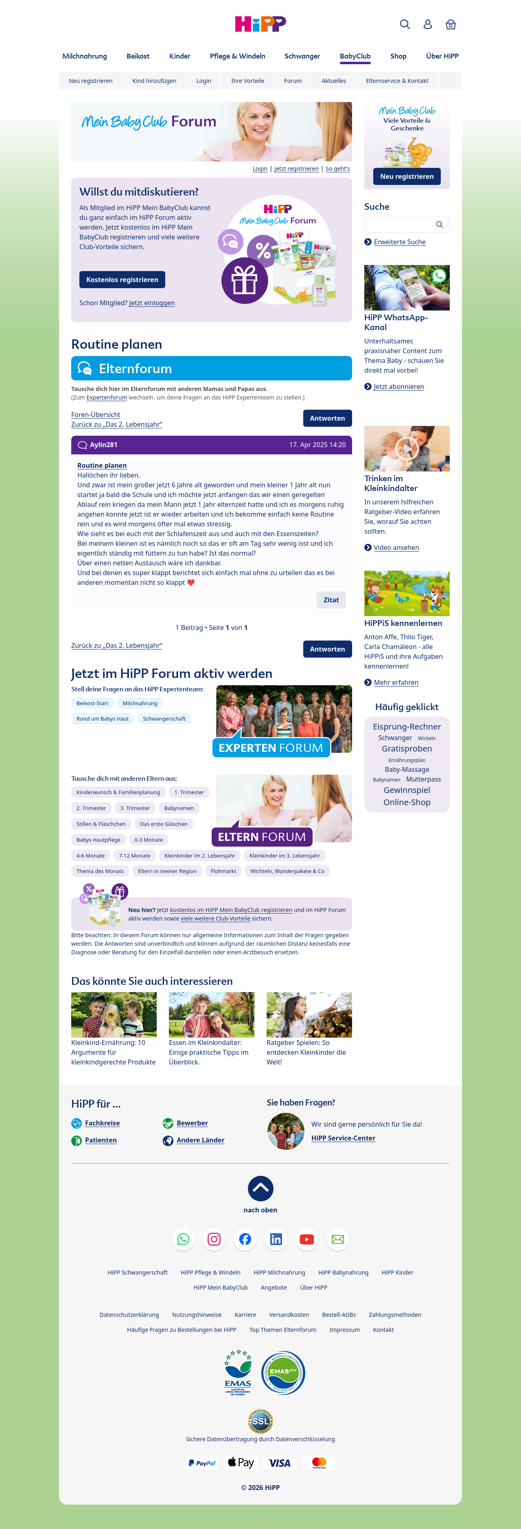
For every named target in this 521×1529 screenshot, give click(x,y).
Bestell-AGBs (339, 1314)
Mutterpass (423, 779)
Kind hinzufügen (155, 81)
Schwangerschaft (164, 718)
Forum (293, 81)
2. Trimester (91, 808)
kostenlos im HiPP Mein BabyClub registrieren (231, 910)
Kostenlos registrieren (122, 279)
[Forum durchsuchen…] (407, 224)
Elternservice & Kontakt (397, 81)
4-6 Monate (91, 855)
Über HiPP (313, 1287)
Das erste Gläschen (164, 823)
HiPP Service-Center (343, 1138)
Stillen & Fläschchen (101, 823)
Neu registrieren (91, 81)
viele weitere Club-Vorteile (215, 918)
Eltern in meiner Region (167, 871)
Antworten (327, 418)
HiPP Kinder (398, 1272)
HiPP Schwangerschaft (137, 1272)
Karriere (245, 1314)
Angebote (274, 1287)
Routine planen (102, 465)
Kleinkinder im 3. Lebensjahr (285, 855)
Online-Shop (407, 802)
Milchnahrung (140, 703)
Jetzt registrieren (296, 168)
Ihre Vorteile (247, 81)
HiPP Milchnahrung (279, 1272)
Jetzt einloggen (152, 302)
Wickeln (427, 738)
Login (204, 81)
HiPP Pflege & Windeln (211, 1272)
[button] (405, 24)
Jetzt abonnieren (399, 386)
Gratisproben (407, 748)
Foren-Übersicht (95, 414)
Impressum (344, 1330)
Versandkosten (289, 1314)
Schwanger (395, 737)
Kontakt (383, 1330)
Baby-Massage (407, 769)
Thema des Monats (100, 871)
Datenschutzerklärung (129, 1314)
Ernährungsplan (407, 760)
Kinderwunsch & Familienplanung (118, 792)
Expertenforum (107, 397)
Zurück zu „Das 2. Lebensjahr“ (116, 424)
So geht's (338, 168)
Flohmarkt (223, 871)
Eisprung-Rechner (407, 726)
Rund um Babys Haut (103, 718)
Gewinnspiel (407, 789)
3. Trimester (135, 808)
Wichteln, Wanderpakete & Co (287, 871)
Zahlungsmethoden (395, 1314)
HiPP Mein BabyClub (221, 1287)
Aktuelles (334, 81)
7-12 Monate (134, 855)
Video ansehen (396, 547)
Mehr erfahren (396, 682)
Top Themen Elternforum (283, 1330)
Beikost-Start (92, 703)
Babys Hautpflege (98, 839)
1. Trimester (189, 792)
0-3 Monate (149, 839)
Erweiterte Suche (400, 241)
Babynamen (179, 808)
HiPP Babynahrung (343, 1272)
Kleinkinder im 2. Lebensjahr (199, 855)
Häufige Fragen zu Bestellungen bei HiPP (181, 1330)
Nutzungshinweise (197, 1314)
